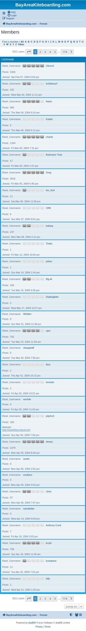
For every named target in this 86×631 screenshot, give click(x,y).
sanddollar (29, 508)
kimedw (50, 382)
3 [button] (45, 52)
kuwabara (51, 560)
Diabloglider (52, 297)
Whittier (27, 314)
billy (48, 578)
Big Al (49, 279)
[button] (29, 51)
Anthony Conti (53, 525)
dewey (49, 441)
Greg (48, 172)
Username (8, 59)
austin (26, 458)
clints (48, 491)
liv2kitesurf (51, 83)
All (22, 42)
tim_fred (50, 190)
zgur (48, 330)
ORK (48, 208)
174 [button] (64, 52)
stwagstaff (28, 347)
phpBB (31, 623)
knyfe (49, 543)
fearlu (49, 101)
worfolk (27, 399)
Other (21, 44)
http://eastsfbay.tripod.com (16, 429)
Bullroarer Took (54, 154)
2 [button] (40, 52)
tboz (48, 364)
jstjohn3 (50, 416)
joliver (49, 261)
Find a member (10, 41)
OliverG (50, 66)
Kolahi (49, 119)
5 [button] (55, 52)
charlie (49, 137)
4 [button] (50, 52)
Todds (49, 243)
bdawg (49, 225)
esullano (27, 474)
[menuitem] (11, 12)
